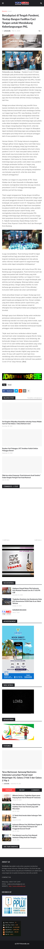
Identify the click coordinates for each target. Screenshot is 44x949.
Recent (22, 790)
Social (9, 11)
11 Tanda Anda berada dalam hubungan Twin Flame (26, 816)
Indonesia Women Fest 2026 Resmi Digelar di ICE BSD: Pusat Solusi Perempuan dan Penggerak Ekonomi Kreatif (27, 827)
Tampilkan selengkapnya (34, 398)
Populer (9, 790)
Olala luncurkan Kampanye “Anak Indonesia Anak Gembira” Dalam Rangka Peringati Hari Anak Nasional (21, 476)
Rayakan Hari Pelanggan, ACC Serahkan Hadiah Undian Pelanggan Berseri (20, 449)
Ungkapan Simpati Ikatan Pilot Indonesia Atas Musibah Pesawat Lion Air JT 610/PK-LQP (26, 590)
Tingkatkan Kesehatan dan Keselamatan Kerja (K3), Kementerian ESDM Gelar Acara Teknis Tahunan (27, 601)
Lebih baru (6, 540)
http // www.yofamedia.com (17, 886)
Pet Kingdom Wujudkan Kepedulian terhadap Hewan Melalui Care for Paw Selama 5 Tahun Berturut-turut (22, 423)
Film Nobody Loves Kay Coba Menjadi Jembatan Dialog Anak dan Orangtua (24, 836)
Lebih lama (37, 540)
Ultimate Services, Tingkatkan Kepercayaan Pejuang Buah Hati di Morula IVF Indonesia (26, 796)
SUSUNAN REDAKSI (19, 610)
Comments (35, 790)
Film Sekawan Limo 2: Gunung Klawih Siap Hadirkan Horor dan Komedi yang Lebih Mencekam (26, 807)
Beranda (4, 11)
